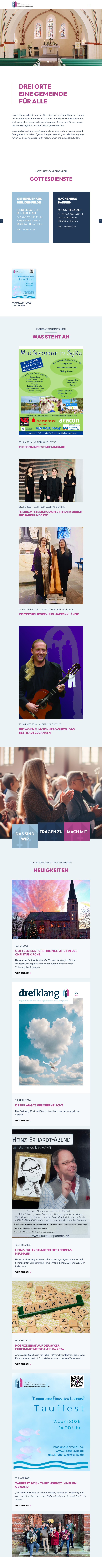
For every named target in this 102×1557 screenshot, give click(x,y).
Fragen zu (51, 831)
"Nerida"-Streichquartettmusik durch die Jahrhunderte (50, 513)
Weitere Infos (26, 229)
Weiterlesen (23, 973)
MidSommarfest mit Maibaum (42, 447)
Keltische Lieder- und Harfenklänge (49, 614)
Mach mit (77, 831)
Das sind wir (24, 836)
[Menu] (88, 5)
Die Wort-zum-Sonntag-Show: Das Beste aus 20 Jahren (47, 730)
